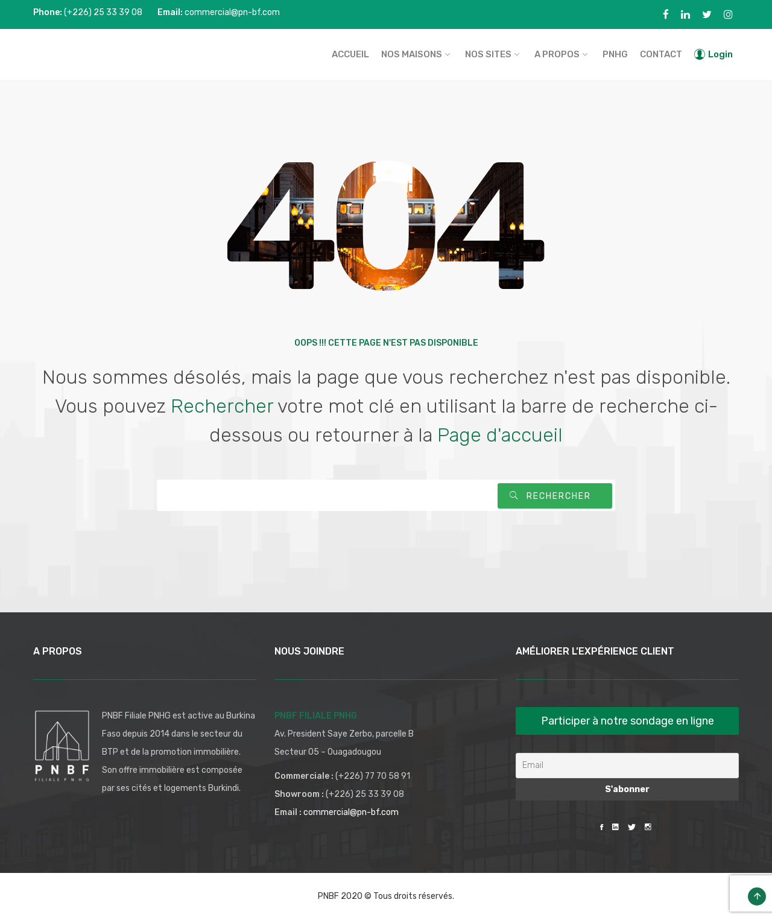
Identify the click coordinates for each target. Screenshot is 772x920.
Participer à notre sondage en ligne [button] (627, 721)
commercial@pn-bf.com (351, 812)
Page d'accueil (500, 435)
